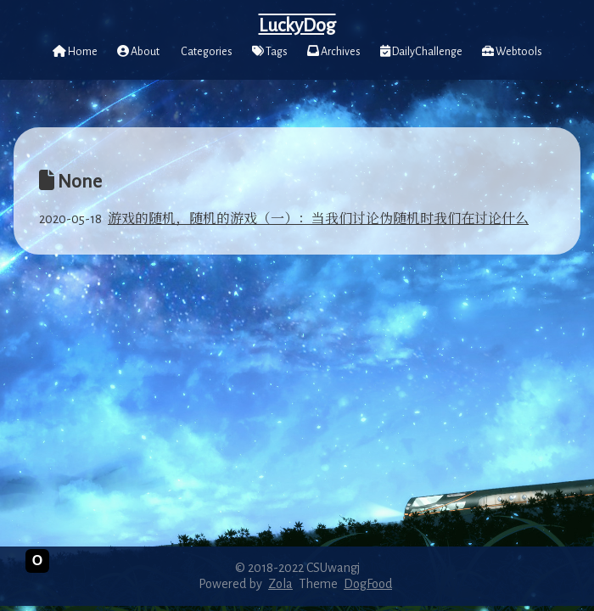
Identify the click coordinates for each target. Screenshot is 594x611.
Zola (280, 584)
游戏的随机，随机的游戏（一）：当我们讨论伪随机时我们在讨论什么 (318, 219)
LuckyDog (297, 25)
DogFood (368, 584)
